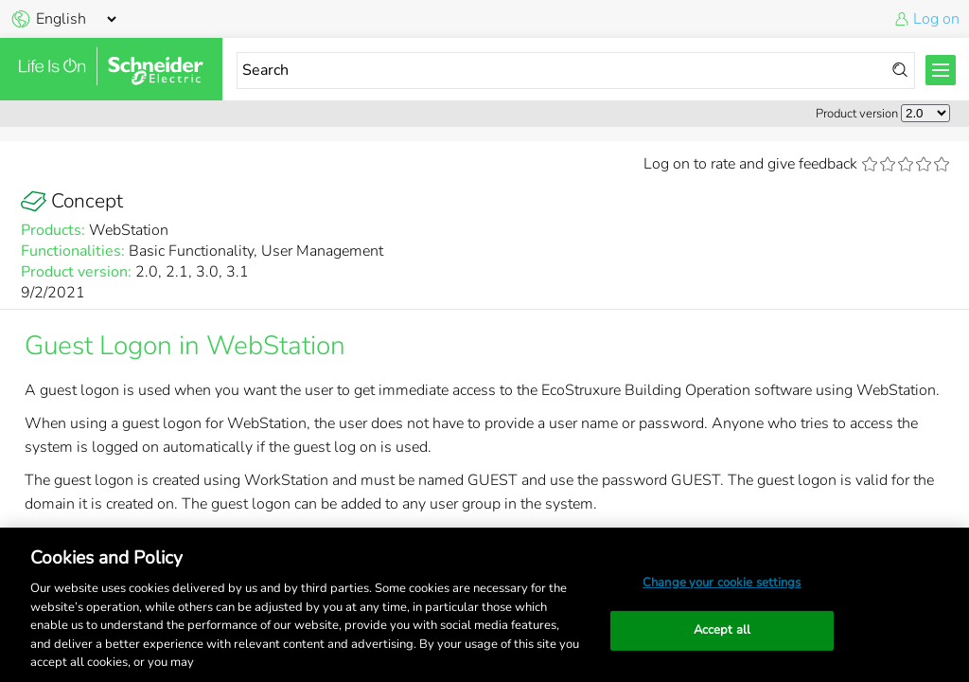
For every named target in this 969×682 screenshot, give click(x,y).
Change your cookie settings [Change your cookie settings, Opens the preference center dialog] (722, 582)
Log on (936, 19)
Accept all (722, 629)
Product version (857, 113)
